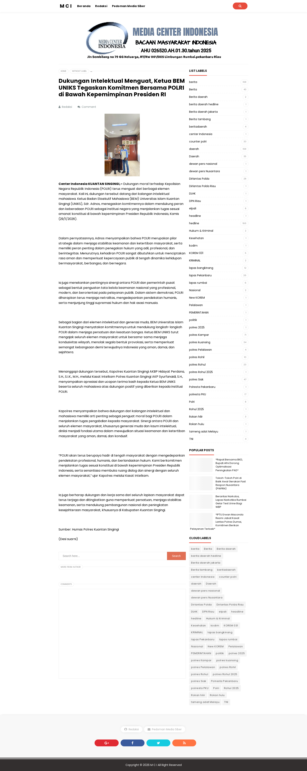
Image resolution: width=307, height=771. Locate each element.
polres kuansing (199, 342)
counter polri (198, 141)
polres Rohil (196, 357)
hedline (194, 223)
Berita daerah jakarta (203, 112)
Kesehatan (196, 238)
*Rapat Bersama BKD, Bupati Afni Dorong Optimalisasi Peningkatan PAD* (229, 465)
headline (195, 216)
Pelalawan (196, 305)
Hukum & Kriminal (201, 231)
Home (63, 71)
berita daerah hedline (204, 104)
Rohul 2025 (196, 409)
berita (193, 82)
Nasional (194, 290)
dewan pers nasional (203, 164)
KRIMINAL (194, 260)
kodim (193, 246)
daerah (194, 149)
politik (193, 320)
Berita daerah (198, 97)
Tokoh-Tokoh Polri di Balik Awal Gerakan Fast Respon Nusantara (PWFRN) (231, 483)
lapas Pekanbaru (200, 275)
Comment (89, 107)
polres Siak (196, 379)
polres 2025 (197, 327)
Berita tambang (200, 119)
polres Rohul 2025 (201, 372)
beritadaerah (198, 127)
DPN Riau (195, 201)
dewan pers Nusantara (204, 171)
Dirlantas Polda (199, 179)
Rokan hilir (196, 417)
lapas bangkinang (201, 268)
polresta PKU (197, 394)
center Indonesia (200, 134)
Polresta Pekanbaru (202, 387)
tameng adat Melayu (203, 431)
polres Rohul (197, 365)
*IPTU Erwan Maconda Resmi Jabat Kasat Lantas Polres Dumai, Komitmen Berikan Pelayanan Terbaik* (216, 522)
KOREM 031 (196, 253)
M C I (153, 765)
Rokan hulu (196, 424)
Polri (192, 402)
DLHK (192, 193)
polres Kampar (199, 335)
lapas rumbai (198, 283)
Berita (193, 89)
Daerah (194, 156)
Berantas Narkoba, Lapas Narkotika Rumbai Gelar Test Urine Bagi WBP (231, 501)
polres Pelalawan (200, 350)
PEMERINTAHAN (199, 312)
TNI (191, 439)
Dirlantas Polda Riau (202, 186)
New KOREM (197, 298)
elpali (192, 208)
